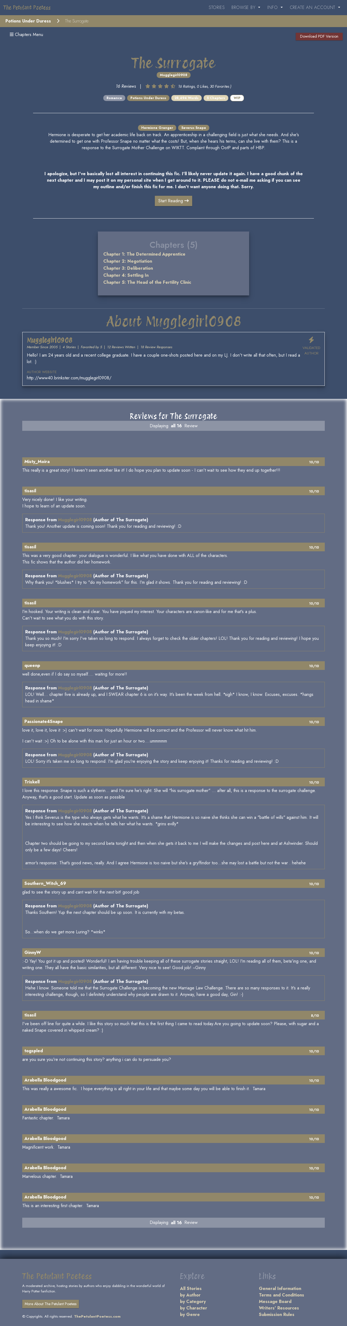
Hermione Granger (157, 127)
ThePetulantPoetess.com (97, 1316)
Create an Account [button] (313, 7)
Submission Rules (276, 1314)
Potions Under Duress (28, 21)
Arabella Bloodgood (45, 1080)
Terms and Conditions (281, 1295)
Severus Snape (193, 127)
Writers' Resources (279, 1308)
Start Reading (173, 201)
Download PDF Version (319, 36)
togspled (33, 1051)
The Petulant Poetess (27, 7)
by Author (190, 1295)
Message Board (275, 1301)
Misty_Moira (37, 461)
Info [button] (273, 7)
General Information (280, 1288)
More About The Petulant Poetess (50, 1304)
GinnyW (32, 952)
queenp (32, 665)
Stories (217, 7)
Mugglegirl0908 (173, 75)
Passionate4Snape (43, 721)
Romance (114, 98)
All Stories (191, 1288)
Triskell (32, 782)
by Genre (190, 1314)
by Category (193, 1301)
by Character (193, 1308)
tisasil (30, 491)
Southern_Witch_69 (45, 883)
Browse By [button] (244, 7)
